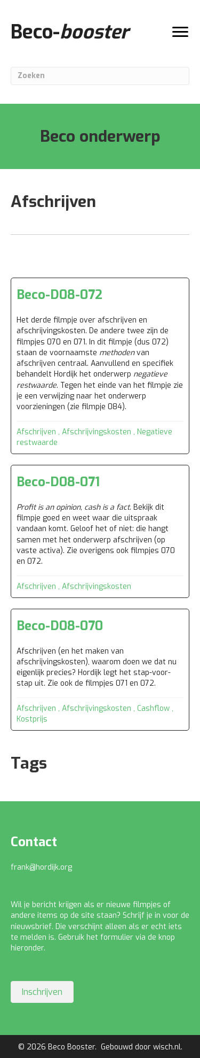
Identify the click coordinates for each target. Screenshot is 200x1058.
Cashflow (153, 708)
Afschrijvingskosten (96, 432)
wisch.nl (167, 1047)
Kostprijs (32, 719)
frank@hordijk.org (41, 867)
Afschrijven (36, 432)
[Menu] (180, 32)
